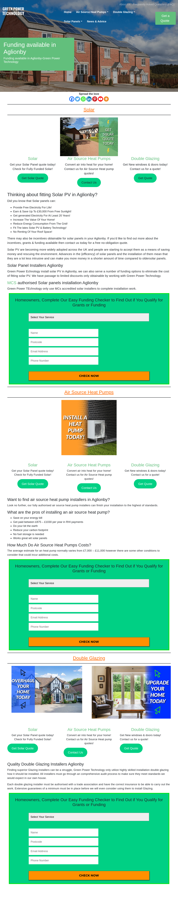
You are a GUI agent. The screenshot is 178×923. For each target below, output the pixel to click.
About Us (124, 4)
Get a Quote (164, 18)
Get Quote (145, 178)
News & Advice (96, 21)
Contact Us (88, 182)
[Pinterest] (94, 99)
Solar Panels (72, 21)
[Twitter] (77, 99)
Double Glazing (123, 12)
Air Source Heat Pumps (91, 12)
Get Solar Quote (33, 178)
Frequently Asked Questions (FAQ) (154, 4)
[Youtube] (100, 99)
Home (67, 12)
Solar (33, 158)
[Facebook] (71, 99)
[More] (106, 99)
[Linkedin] (89, 99)
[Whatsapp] (83, 99)
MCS (11, 282)
